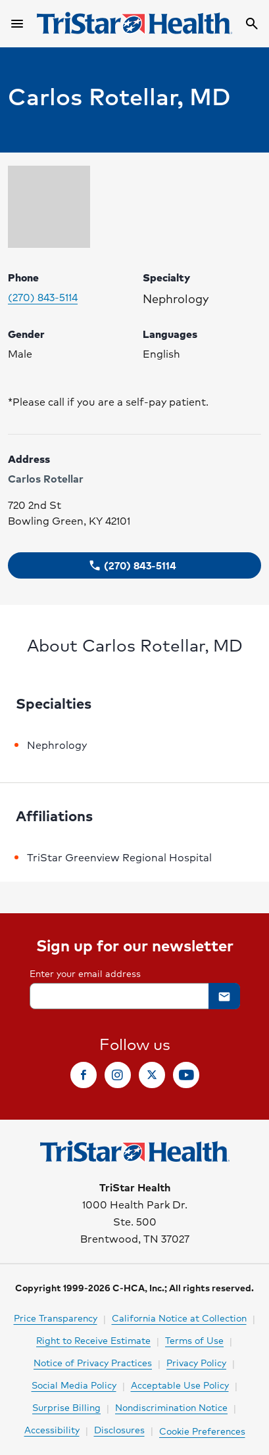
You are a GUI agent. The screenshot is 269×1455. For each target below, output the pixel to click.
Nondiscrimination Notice (171, 1407)
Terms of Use (194, 1340)
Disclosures (119, 1429)
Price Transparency (55, 1317)
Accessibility (52, 1429)
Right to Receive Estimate (93, 1340)
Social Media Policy (74, 1384)
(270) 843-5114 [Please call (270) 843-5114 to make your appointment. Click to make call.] (43, 297)
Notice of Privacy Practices (93, 1362)
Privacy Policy (196, 1362)
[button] (134, 565)
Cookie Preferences (202, 1430)
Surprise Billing (66, 1407)
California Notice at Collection (179, 1317)
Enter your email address (85, 973)
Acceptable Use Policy (180, 1384)
